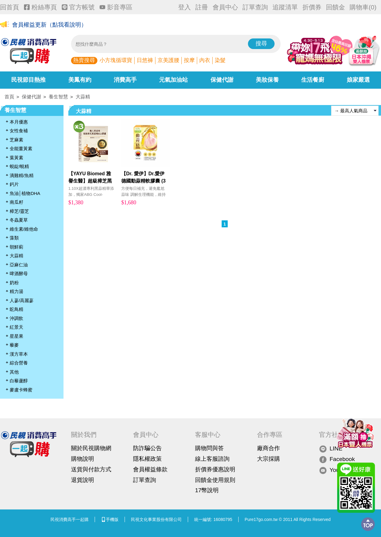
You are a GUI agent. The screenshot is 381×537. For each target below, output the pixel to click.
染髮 (220, 60)
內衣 (204, 60)
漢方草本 (19, 354)
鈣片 (14, 184)
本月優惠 (19, 121)
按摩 (189, 60)
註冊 (201, 7)
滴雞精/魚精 (22, 175)
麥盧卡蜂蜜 (21, 389)
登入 (184, 7)
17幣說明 (207, 490)
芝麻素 (16, 139)
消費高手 (125, 80)
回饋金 (335, 7)
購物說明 (82, 459)
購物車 (363, 7)
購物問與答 (209, 448)
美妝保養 (267, 80)
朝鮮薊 (16, 246)
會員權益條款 (150, 469)
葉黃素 (16, 157)
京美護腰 (168, 60)
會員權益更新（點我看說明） (49, 24)
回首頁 (9, 7)
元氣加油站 (173, 80)
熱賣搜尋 (84, 60)
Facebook (337, 459)
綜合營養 (19, 362)
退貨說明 (82, 480)
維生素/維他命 (24, 229)
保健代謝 (221, 80)
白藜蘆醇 (19, 380)
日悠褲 (145, 60)
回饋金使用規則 (215, 480)
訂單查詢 (255, 7)
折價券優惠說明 (215, 469)
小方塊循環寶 (115, 60)
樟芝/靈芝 (19, 211)
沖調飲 (16, 318)
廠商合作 (268, 448)
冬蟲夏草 (19, 219)
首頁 (9, 96)
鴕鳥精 (16, 309)
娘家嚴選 (358, 80)
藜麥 (14, 345)
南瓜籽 (16, 202)
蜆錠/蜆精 (19, 166)
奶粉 (14, 282)
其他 (14, 371)
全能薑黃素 (21, 148)
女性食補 (19, 130)
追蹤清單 (285, 7)
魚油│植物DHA (25, 193)
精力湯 (16, 291)
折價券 (311, 7)
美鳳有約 (79, 80)
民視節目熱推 (28, 80)
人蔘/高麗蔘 (22, 300)
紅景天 (16, 327)
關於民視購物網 (91, 448)
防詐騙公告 (147, 448)
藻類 (14, 237)
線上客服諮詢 (212, 459)
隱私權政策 (147, 459)
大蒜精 (83, 96)
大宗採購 (268, 459)
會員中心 (225, 7)
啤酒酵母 (19, 273)
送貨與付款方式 (91, 469)
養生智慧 (58, 96)
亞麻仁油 (19, 264)
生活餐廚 (312, 80)
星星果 (16, 336)
